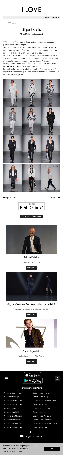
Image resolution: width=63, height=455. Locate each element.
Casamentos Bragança (13, 401)
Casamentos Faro (11, 408)
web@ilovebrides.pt (32, 436)
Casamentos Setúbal (13, 424)
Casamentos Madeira (13, 416)
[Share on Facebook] (21, 207)
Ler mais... (31, 268)
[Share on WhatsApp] (41, 207)
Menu (11, 23)
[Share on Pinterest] (31, 207)
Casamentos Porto (12, 420)
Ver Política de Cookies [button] (13, 451)
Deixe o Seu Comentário (31, 216)
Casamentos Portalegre (42, 416)
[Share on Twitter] (26, 207)
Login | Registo (52, 17)
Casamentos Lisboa (41, 412)
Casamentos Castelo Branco (44, 401)
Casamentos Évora (41, 404)
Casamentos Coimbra (13, 404)
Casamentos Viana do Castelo (45, 424)
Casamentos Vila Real (13, 427)
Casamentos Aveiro (41, 393)
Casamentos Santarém (42, 420)
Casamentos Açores (12, 393)
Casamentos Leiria (12, 412)
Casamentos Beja (11, 397)
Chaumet (55, 198)
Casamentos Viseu (40, 427)
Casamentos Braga (41, 397)
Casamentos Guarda (41, 408)
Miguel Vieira (9, 198)
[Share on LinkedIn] (36, 207)
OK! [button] (51, 449)
